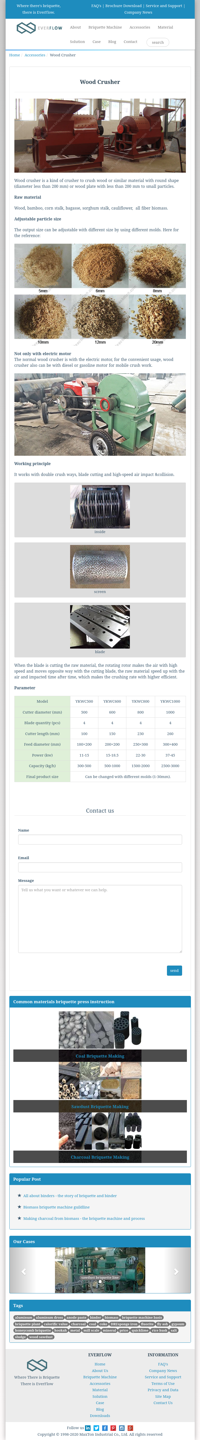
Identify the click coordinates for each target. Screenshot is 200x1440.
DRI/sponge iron (124, 1324)
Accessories (140, 27)
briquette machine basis (142, 1317)
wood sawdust (41, 1337)
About (75, 27)
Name (23, 830)
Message (26, 880)
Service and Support (164, 5)
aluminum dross (49, 1317)
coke (103, 1324)
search (158, 42)
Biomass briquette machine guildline (56, 1206)
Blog (112, 41)
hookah (60, 1330)
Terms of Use (163, 1383)
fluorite (147, 1324)
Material (165, 27)
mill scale (91, 1330)
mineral (109, 1330)
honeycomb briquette (33, 1330)
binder (95, 1317)
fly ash (162, 1324)
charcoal (78, 1324)
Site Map (163, 1396)
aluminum (24, 1317)
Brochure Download (123, 5)
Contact (130, 41)
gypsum (178, 1324)
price (124, 1330)
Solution (77, 41)
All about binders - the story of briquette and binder (70, 1195)
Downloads (100, 1415)
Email (23, 857)
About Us (100, 1370)
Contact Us (163, 1402)
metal (75, 1330)
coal (92, 1324)
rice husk (159, 1330)
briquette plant (27, 1324)
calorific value (56, 1324)
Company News (138, 12)
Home (14, 54)
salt (174, 1330)
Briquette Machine (105, 27)
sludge (20, 1337)
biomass (111, 1317)
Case (97, 41)
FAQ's (96, 5)
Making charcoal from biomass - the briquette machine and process (84, 1218)
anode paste (77, 1317)
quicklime (140, 1330)
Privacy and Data (163, 1389)
